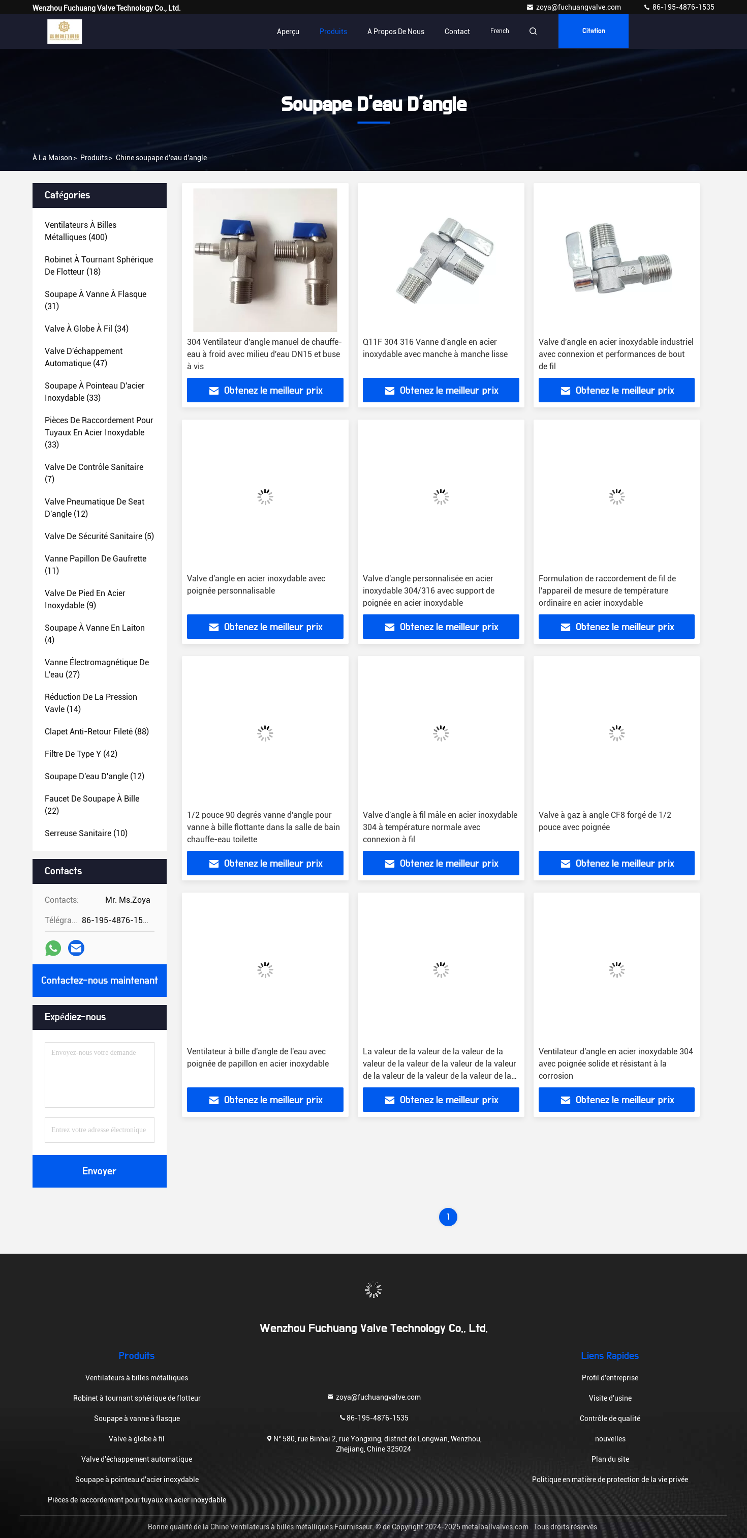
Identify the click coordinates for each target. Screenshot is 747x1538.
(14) (91, 703)
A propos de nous (395, 31)
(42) (81, 754)
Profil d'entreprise (610, 1378)
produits (94, 158)
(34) (87, 329)
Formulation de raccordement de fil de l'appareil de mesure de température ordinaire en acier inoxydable (607, 591)
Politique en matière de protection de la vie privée (610, 1479)
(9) (85, 599)
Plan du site (610, 1459)
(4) (95, 634)
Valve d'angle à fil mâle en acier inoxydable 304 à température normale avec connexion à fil (440, 827)
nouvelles (610, 1439)
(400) (80, 231)
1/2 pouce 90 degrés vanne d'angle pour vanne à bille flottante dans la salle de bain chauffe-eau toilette (263, 827)
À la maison (52, 158)
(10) (86, 833)
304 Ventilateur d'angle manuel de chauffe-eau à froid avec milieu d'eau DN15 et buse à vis (264, 354)
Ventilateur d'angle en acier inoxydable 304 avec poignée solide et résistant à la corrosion (616, 1064)
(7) (94, 473)
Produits (333, 31)
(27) (97, 668)
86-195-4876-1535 (678, 7)
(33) (95, 392)
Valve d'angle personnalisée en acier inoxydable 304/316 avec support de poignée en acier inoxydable (428, 591)
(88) (97, 731)
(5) (99, 536)
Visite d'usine (610, 1398)
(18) (99, 266)
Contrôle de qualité (610, 1418)
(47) (83, 357)
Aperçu (288, 31)
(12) (94, 508)
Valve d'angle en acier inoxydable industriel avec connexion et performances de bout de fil (616, 354)
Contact (457, 31)
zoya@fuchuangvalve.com (574, 7)
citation (595, 31)
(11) (95, 565)
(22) (92, 805)
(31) (95, 300)
